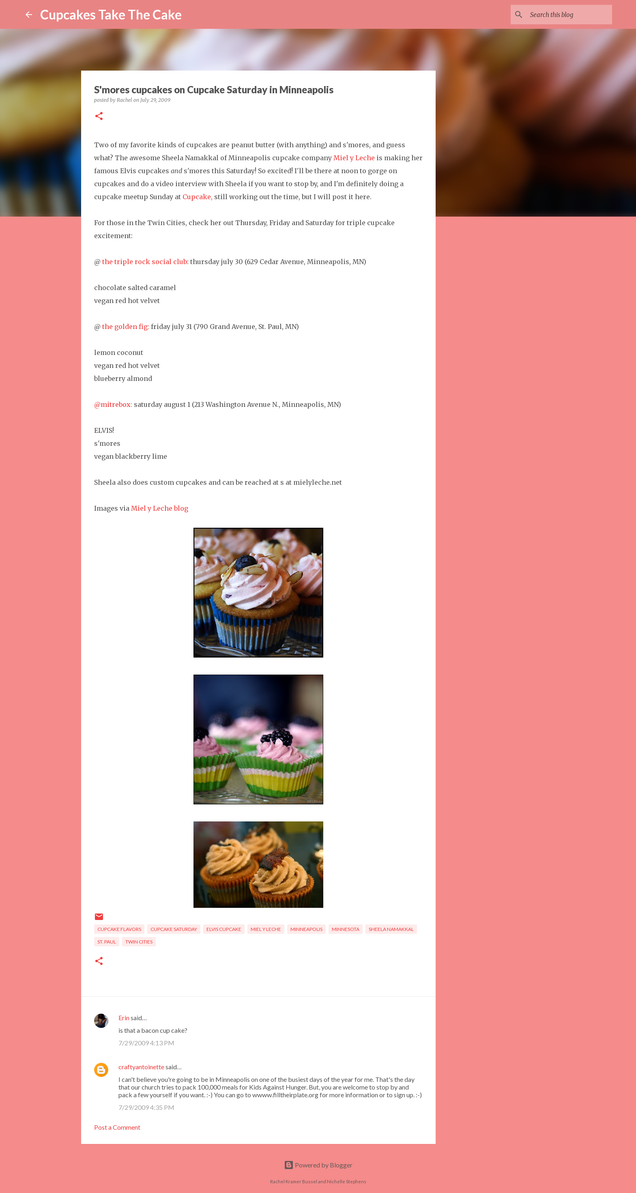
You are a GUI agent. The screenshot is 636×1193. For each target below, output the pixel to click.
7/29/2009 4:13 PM (146, 1043)
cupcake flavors (119, 929)
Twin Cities (139, 942)
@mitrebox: (113, 404)
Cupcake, (198, 197)
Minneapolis (306, 929)
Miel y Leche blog (159, 508)
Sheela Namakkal (391, 929)
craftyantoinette (141, 1066)
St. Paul (106, 942)
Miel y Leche (354, 158)
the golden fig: (125, 326)
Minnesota (345, 929)
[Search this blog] (569, 14)
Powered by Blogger (318, 1165)
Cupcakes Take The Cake (111, 14)
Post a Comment (117, 1127)
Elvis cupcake (223, 929)
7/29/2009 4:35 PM (146, 1107)
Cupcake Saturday (173, 929)
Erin (123, 1017)
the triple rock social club (144, 262)
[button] (99, 116)
